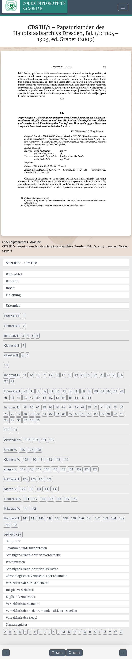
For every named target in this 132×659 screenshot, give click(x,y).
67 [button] (76, 407)
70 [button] (95, 407)
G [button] (35, 632)
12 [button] (31, 375)
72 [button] (108, 407)
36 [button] (70, 391)
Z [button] (121, 632)
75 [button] (6, 414)
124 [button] (95, 469)
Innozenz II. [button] (11, 336)
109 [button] (25, 459)
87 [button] (83, 414)
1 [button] (23, 316)
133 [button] (55, 489)
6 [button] (37, 336)
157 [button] (14, 525)
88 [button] (89, 414)
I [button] (45, 632)
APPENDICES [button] (12, 535)
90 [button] (102, 414)
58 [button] (89, 398)
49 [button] (31, 398)
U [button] (105, 632)
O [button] (74, 632)
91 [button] (108, 414)
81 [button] (44, 414)
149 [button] (73, 518)
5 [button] (33, 336)
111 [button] (41, 459)
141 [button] (25, 509)
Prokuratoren (15, 562)
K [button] (53, 632)
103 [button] (35, 440)
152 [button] (97, 518)
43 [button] (115, 391)
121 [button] (70, 469)
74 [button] (121, 407)
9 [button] (27, 355)
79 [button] (31, 414)
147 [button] (57, 518)
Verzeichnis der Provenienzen (27, 583)
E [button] (25, 632)
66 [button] (70, 407)
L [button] (58, 632)
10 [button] (6, 365)
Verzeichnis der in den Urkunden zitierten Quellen (41, 610)
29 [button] (25, 391)
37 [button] (76, 391)
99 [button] (38, 420)
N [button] (69, 632)
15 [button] (50, 375)
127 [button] (41, 479)
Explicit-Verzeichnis (20, 597)
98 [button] (31, 420)
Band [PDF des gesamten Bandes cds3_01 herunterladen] (74, 653)
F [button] (30, 632)
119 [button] (54, 469)
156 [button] (6, 525)
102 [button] (27, 440)
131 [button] (38, 489)
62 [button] (44, 407)
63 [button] (50, 407)
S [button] (95, 632)
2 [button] (24, 326)
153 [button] (105, 518)
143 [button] (25, 518)
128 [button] (49, 479)
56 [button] (76, 398)
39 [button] (89, 391)
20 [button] (82, 375)
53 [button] (57, 398)
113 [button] (57, 459)
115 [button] (22, 469)
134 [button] (26, 499)
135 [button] (34, 499)
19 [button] (76, 375)
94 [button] (6, 420)
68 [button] (82, 407)
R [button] (90, 632)
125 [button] (25, 479)
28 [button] (12, 381)
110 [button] (33, 459)
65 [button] (63, 407)
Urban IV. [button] (10, 450)
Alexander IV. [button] (13, 440)
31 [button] (38, 391)
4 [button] (28, 336)
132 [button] (46, 489)
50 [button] (38, 398)
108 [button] (38, 450)
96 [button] (18, 420)
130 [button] (30, 489)
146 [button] (49, 518)
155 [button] (121, 518)
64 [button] (57, 407)
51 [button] (44, 398)
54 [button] (63, 398)
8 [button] (22, 355)
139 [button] (66, 499)
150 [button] (81, 518)
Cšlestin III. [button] (11, 355)
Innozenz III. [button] (12, 375)
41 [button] (102, 391)
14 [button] (44, 375)
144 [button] (33, 518)
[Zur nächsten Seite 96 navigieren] (123, 652)
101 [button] (14, 430)
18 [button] (69, 375)
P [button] (80, 632)
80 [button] (38, 414)
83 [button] (57, 414)
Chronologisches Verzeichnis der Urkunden (36, 576)
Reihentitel (14, 274)
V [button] (110, 632)
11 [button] (24, 375)
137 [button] (50, 499)
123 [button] (86, 469)
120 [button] (62, 469)
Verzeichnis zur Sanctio (22, 603)
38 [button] (83, 391)
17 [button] (63, 375)
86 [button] (76, 414)
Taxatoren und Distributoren (26, 548)
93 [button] (121, 414)
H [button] (40, 632)
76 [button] (12, 414)
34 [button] (57, 391)
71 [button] (102, 407)
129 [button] (22, 489)
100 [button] (6, 430)
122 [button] (78, 469)
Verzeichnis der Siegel (21, 617)
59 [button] (25, 407)
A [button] (5, 632)
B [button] (10, 632)
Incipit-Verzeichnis (20, 590)
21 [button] (89, 375)
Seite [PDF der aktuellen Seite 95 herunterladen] (57, 653)
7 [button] (23, 345)
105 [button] (51, 440)
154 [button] (113, 518)
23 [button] (101, 375)
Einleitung (13, 295)
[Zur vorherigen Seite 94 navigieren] (6, 652)
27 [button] (6, 381)
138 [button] (58, 499)
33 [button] (51, 391)
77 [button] (18, 414)
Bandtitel (12, 281)
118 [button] (46, 469)
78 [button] (25, 414)
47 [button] (18, 398)
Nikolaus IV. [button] (12, 509)
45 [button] (6, 398)
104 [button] (43, 440)
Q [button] (85, 632)
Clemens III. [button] (11, 345)
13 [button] (37, 375)
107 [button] (30, 450)
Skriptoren (13, 541)
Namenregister (16, 624)
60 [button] (31, 407)
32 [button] (44, 391)
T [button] (100, 632)
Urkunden (13, 305)
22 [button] (95, 375)
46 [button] (12, 398)
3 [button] (23, 336)
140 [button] (74, 499)
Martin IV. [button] (10, 489)
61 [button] (37, 407)
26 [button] (121, 375)
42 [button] (109, 391)
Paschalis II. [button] (12, 316)
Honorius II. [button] (12, 326)
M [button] (63, 632)
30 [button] (31, 391)
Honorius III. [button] (12, 391)
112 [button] (49, 459)
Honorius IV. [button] (12, 499)
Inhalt (10, 288)
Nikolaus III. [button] (11, 479)
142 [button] (33, 509)
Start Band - (22, 263)
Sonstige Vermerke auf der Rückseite (32, 569)
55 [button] (70, 398)
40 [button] (96, 391)
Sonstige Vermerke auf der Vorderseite (33, 555)
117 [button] (38, 469)
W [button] (115, 632)
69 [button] (89, 407)
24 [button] (108, 375)
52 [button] (51, 398)
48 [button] (25, 398)
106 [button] (22, 450)
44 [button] (121, 391)
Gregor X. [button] (10, 469)
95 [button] (12, 420)
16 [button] (56, 375)
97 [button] (25, 420)
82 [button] (51, 414)
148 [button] (65, 518)
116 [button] (30, 469)
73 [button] (115, 407)
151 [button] (89, 518)
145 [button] (41, 518)
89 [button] (96, 414)
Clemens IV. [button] (12, 459)
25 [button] (114, 375)
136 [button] (42, 499)
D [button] (20, 632)
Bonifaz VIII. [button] (11, 518)
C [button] (15, 632)
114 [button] (65, 459)
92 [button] (115, 414)
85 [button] (70, 414)
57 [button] (83, 398)
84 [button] (63, 414)
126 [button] (33, 479)
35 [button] (64, 391)
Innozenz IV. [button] (12, 407)
